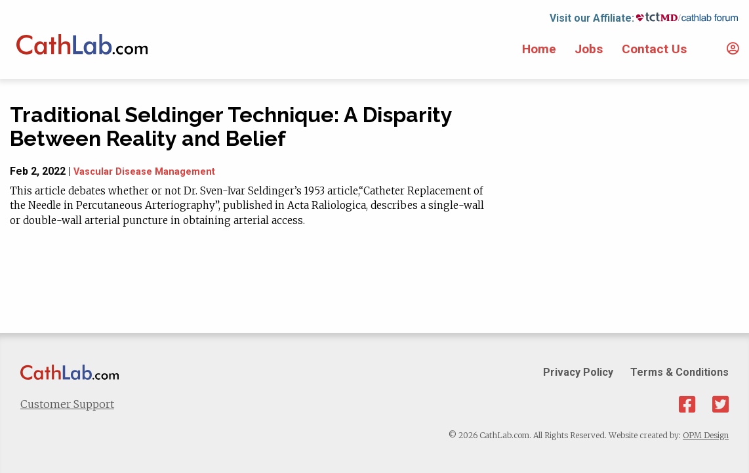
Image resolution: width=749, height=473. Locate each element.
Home (539, 48)
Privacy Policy (578, 372)
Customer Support (67, 404)
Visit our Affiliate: (592, 18)
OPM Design (706, 435)
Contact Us (654, 48)
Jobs (589, 48)
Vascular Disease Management (144, 171)
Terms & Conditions (679, 372)
